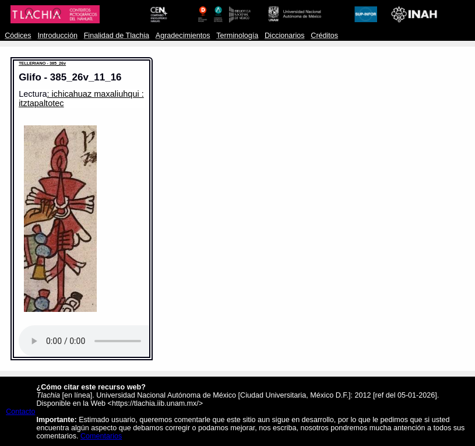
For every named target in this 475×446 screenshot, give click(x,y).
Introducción (57, 35)
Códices (18, 35)
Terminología (237, 35)
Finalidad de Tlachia (116, 35)
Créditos (324, 35)
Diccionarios (285, 35)
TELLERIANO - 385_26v (42, 63)
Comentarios (101, 436)
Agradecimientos (183, 35)
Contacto (20, 412)
